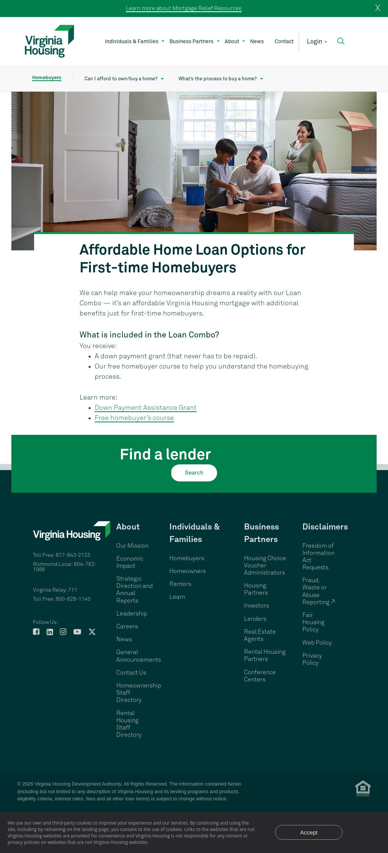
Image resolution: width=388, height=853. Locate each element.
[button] (340, 41)
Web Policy (317, 643)
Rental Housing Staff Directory (129, 724)
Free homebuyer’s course (134, 418)
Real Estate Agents (260, 635)
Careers (127, 626)
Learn (177, 597)
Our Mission (132, 546)
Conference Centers (260, 676)
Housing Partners (256, 589)
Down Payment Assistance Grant (146, 408)
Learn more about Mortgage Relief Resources (184, 8)
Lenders (255, 619)
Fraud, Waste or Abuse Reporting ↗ (318, 591)
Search (194, 473)
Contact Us (131, 673)
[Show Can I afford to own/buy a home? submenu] (162, 79)
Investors (256, 606)
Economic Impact (129, 562)
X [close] (377, 8)
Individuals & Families (131, 41)
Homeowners (187, 571)
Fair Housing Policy (313, 622)
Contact (284, 41)
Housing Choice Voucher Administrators (265, 565)
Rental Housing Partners (265, 655)
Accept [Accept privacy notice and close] (309, 832)
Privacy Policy (312, 659)
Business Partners (191, 41)
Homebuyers (46, 77)
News (257, 41)
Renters (180, 584)
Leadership (131, 614)
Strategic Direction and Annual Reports (134, 590)
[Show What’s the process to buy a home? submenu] (261, 79)
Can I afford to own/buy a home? (121, 79)
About (232, 41)
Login (314, 42)
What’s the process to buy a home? (217, 79)
